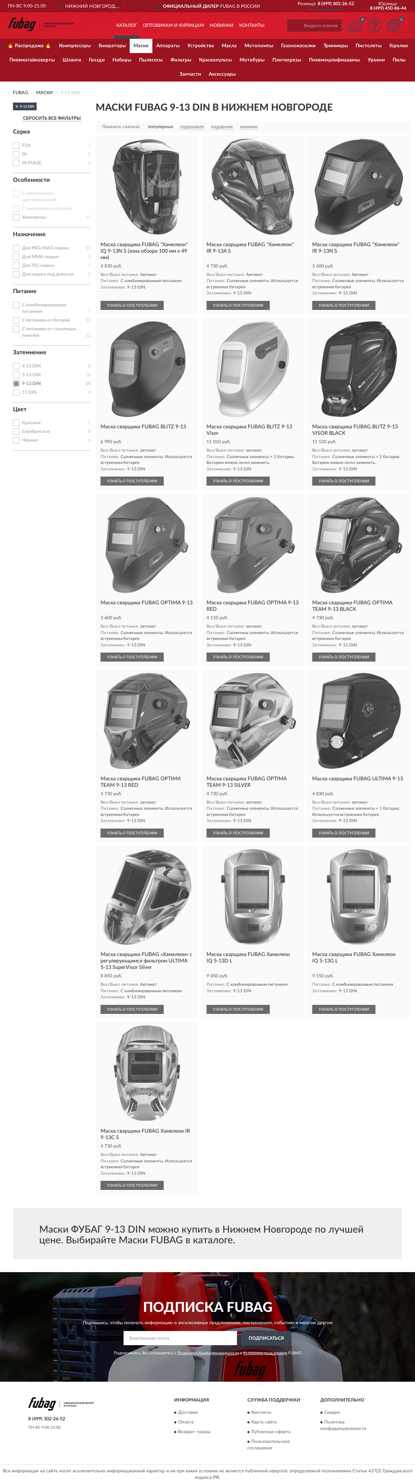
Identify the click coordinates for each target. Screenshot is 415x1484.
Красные (31, 423)
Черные (30, 440)
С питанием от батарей (46, 320)
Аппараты (168, 45)
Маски (141, 45)
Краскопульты (215, 60)
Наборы (122, 60)
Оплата (186, 1422)
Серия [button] (21, 132)
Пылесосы (151, 60)
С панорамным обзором (47, 208)
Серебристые (36, 431)
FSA (26, 145)
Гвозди (97, 60)
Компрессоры (75, 45)
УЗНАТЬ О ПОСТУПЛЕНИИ (132, 305)
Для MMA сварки (40, 257)
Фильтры (181, 60)
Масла (229, 45)
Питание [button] (25, 291)
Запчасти (190, 74)
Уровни (376, 60)
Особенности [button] (31, 180)
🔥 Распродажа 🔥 (29, 45)
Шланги (72, 60)
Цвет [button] (20, 409)
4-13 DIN (31, 366)
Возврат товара (194, 1432)
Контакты (252, 25)
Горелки (398, 45)
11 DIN (29, 392)
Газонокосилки (298, 45)
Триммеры (336, 45)
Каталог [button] (126, 25)
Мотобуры (252, 60)
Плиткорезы (286, 60)
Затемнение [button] (29, 353)
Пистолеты (369, 45)
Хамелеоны (34, 217)
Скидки (332, 1413)
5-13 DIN (31, 375)
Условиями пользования (265, 1353)
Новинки (221, 25)
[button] (325, 8)
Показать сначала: (121, 127)
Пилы (399, 60)
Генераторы (112, 45)
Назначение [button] (29, 234)
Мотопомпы (258, 45)
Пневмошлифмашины (334, 60)
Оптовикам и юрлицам (173, 25)
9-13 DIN (31, 383)
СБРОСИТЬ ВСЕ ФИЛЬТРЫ (52, 118)
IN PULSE (32, 163)
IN (24, 154)
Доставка (188, 1413)
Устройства (200, 45)
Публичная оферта (270, 1432)
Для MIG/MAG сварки (45, 248)
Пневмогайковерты (32, 60)
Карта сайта (264, 1422)
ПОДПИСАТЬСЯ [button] (266, 1338)
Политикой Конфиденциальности (208, 1353)
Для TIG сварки (38, 265)
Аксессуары (222, 74)
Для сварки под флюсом (48, 274)
